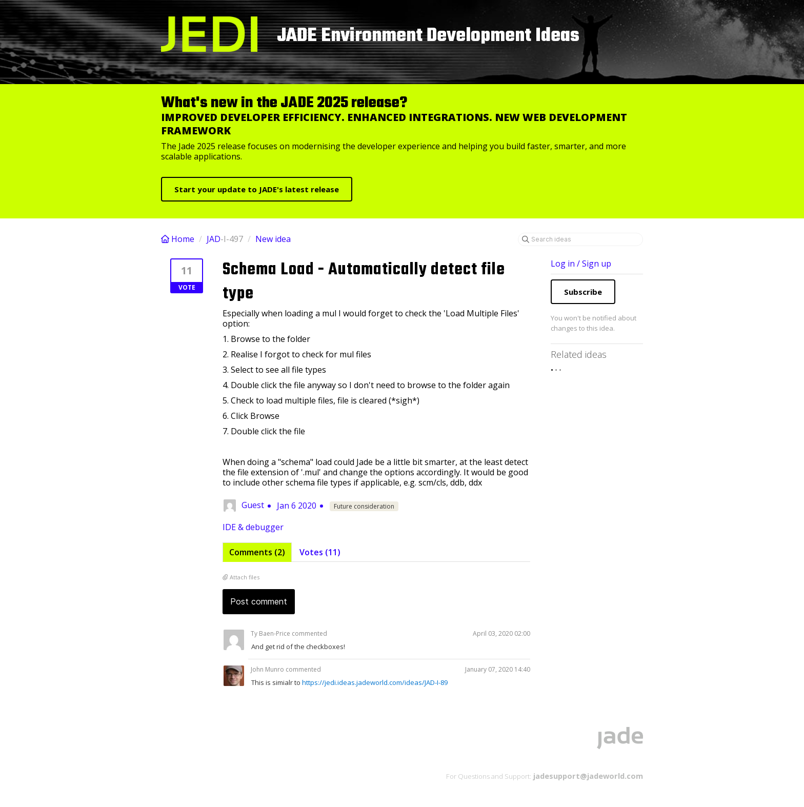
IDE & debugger (253, 527)
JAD (213, 239)
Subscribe (583, 292)
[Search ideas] (580, 239)
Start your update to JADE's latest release (256, 189)
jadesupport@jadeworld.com (587, 776)
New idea (273, 239)
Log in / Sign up (581, 263)
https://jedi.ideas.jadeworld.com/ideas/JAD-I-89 (375, 682)
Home (178, 239)
